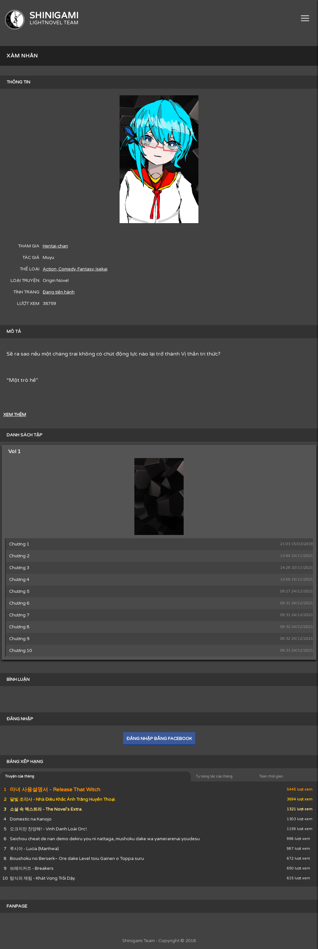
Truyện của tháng (19, 776)
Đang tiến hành (59, 292)
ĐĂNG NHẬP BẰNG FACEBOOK (159, 738)
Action (50, 269)
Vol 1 (14, 451)
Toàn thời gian (271, 776)
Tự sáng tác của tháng (214, 776)
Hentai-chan (55, 246)
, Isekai (100, 269)
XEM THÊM (14, 414)
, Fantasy (85, 269)
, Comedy (66, 269)
